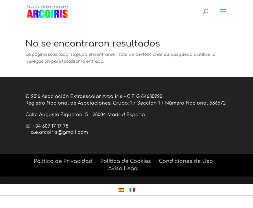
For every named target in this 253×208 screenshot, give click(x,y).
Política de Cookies (125, 161)
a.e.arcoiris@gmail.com (59, 132)
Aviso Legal (123, 168)
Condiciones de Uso (186, 161)
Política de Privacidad (63, 161)
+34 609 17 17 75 (51, 126)
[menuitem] (121, 189)
